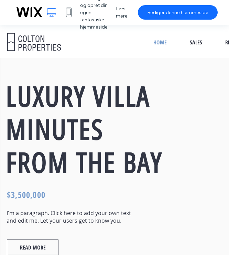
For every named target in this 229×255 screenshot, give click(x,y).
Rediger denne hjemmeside (177, 12)
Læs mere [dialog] (122, 12)
